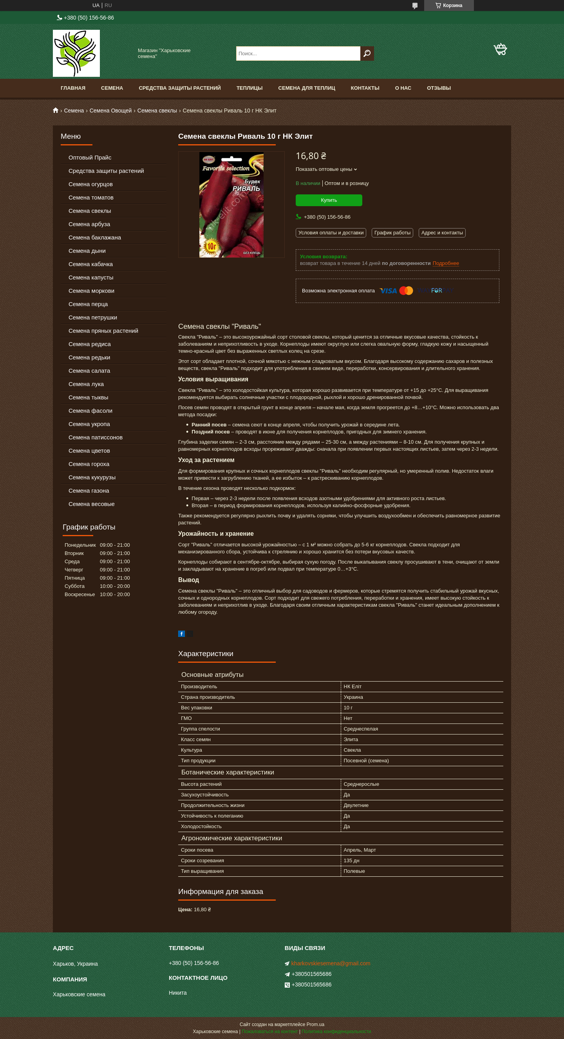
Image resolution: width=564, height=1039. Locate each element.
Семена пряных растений (103, 330)
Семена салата (89, 370)
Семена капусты (91, 277)
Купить (329, 200)
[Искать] (367, 53)
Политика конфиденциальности (336, 1031)
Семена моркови (91, 290)
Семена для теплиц (306, 88)
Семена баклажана (95, 237)
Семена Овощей (111, 110)
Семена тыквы (88, 397)
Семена (112, 88)
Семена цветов (89, 450)
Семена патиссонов (96, 437)
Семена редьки (89, 357)
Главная (73, 88)
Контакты (365, 88)
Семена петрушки (93, 317)
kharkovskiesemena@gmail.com (331, 963)
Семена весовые (92, 503)
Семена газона (89, 490)
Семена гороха (89, 464)
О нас (403, 88)
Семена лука (86, 384)
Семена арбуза (89, 224)
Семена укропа (89, 424)
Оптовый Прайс (90, 157)
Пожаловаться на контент (270, 1031)
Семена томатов (91, 197)
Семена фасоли (90, 410)
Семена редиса (90, 344)
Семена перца (88, 304)
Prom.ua (315, 1024)
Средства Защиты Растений (180, 88)
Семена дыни (87, 250)
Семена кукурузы (92, 477)
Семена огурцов (91, 184)
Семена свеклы (157, 110)
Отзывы (439, 88)
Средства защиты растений (106, 170)
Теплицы (250, 88)
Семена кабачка (91, 264)
